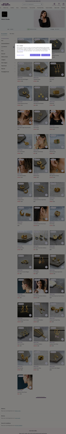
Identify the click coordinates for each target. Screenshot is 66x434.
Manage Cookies (20, 55)
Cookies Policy (21, 50)
